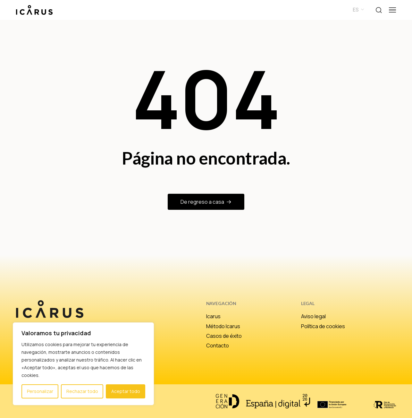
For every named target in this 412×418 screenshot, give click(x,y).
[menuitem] (357, 9)
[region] (83, 363)
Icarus (213, 316)
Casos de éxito (224, 335)
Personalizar (40, 391)
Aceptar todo (125, 391)
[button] (379, 10)
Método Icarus (223, 326)
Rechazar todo (82, 391)
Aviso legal (313, 316)
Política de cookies (323, 326)
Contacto (217, 345)
